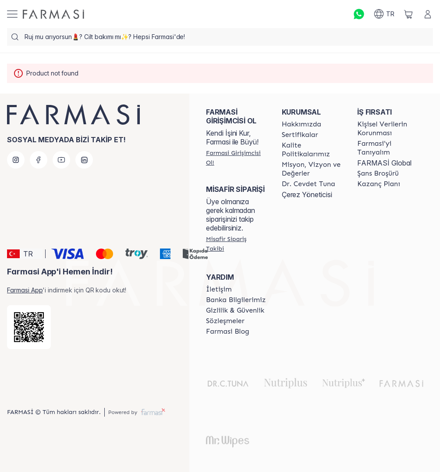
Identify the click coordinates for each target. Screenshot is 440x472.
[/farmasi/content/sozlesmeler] (225, 321)
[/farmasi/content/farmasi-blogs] (227, 331)
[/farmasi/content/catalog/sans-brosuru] (377, 173)
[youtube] (61, 160)
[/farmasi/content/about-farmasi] (387, 148)
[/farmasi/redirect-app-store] (29, 327)
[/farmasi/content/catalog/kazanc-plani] (378, 184)
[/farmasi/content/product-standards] (300, 134)
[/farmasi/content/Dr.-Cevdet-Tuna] (308, 184)
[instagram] (16, 160)
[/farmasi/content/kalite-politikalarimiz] (312, 150)
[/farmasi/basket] (408, 14)
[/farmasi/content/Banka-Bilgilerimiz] (236, 299)
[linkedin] (84, 160)
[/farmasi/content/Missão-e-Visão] (312, 169)
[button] (25, 254)
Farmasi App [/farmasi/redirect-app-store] (25, 290)
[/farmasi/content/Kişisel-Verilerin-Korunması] (387, 128)
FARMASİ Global (384, 163)
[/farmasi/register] (236, 157)
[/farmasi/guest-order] (236, 243)
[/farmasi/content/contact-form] (219, 289)
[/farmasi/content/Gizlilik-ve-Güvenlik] (235, 310)
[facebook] (38, 160)
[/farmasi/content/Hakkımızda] (301, 124)
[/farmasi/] (53, 14)
